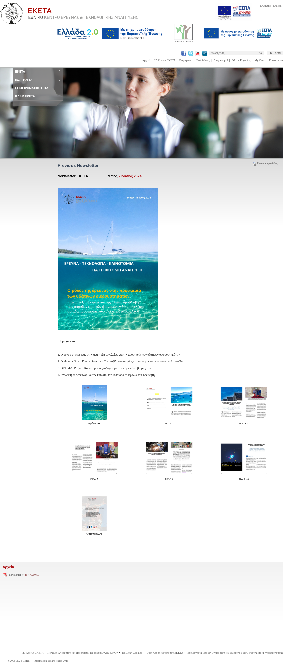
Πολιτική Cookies (132, 652)
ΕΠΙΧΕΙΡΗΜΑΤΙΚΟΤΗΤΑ (31, 88)
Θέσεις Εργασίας (241, 60)
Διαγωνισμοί (221, 60)
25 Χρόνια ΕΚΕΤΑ (164, 60)
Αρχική (146, 60)
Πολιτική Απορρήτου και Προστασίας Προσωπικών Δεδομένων (82, 652)
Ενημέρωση (185, 60)
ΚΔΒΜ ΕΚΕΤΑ (25, 96)
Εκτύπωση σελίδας (265, 163)
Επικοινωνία (276, 60)
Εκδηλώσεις (203, 60)
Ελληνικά (265, 5)
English (277, 5)
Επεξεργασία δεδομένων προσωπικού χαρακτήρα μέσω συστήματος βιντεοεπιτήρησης (235, 652)
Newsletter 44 (24, 574)
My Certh (260, 60)
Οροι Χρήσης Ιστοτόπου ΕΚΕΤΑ (165, 652)
